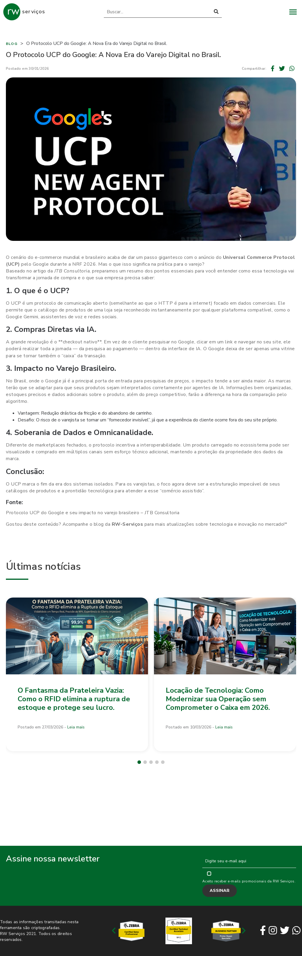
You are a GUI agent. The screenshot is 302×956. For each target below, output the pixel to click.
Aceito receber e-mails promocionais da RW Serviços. (249, 881)
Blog (11, 43)
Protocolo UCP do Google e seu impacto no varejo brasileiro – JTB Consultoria (92, 512)
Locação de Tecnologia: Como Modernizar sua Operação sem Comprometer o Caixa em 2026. (218, 699)
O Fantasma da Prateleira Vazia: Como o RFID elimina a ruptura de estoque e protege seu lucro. (74, 699)
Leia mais (76, 727)
